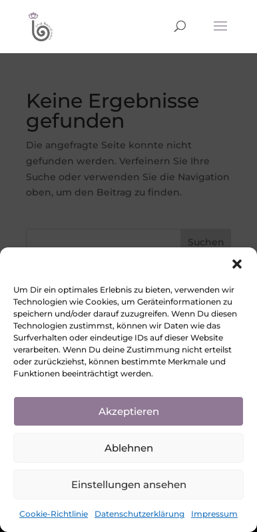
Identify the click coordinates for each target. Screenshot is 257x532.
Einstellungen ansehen (128, 484)
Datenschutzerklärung (139, 514)
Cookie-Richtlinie (53, 514)
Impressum (214, 514)
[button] (237, 264)
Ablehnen (129, 448)
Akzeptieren (129, 411)
